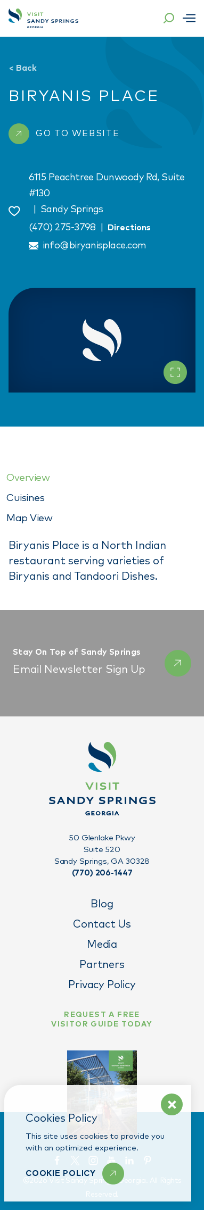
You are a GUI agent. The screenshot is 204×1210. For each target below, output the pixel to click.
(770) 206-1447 (102, 873)
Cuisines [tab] (25, 498)
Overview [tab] (28, 478)
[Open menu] (189, 18)
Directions (129, 227)
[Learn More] (75, 1173)
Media (102, 944)
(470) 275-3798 (62, 227)
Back (23, 68)
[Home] (43, 18)
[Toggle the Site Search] (169, 18)
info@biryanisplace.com (94, 246)
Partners (101, 964)
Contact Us (102, 924)
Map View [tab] (29, 518)
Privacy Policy (101, 985)
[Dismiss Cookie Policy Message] (172, 1104)
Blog (102, 904)
